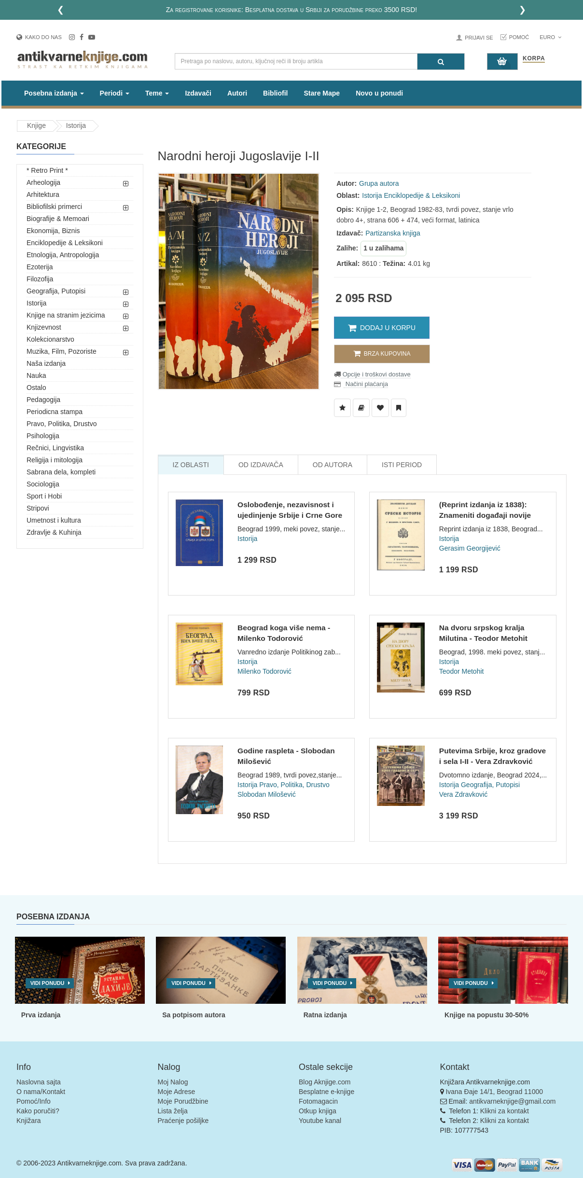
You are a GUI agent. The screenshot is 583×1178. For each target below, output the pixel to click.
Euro (550, 37)
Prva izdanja (41, 1015)
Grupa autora (379, 183)
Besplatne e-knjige (326, 1091)
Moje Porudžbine (183, 1101)
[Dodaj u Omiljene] (380, 408)
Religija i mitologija (55, 460)
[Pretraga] (441, 61)
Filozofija (40, 279)
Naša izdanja (46, 363)
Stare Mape (322, 93)
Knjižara (28, 1120)
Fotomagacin (318, 1101)
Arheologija (43, 182)
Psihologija (43, 436)
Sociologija (43, 484)
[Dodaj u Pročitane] (398, 408)
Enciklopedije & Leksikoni (65, 243)
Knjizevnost (44, 327)
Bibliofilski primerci (54, 206)
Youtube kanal (320, 1120)
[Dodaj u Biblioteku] (361, 408)
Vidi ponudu (47, 983)
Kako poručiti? (37, 1111)
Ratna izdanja (325, 1015)
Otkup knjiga (317, 1111)
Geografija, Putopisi (56, 291)
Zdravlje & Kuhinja (54, 532)
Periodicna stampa (55, 412)
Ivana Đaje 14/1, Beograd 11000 (494, 1091)
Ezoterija (40, 267)
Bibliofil (275, 93)
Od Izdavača (260, 465)
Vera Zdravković (463, 794)
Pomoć (519, 37)
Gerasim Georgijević (469, 548)
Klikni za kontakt (504, 1111)
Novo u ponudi (379, 93)
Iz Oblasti (191, 465)
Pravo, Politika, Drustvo (62, 424)
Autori (237, 93)
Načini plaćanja (366, 384)
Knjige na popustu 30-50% (486, 1015)
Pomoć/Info (33, 1101)
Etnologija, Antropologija (63, 255)
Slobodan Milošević (266, 794)
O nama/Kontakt (40, 1091)
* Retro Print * (47, 170)
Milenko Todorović (264, 671)
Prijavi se (479, 38)
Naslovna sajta (38, 1082)
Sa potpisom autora (193, 1015)
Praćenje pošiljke (183, 1120)
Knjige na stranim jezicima (66, 315)
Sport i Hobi (44, 496)
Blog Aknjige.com (324, 1082)
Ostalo (36, 387)
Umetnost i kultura (54, 520)
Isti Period (402, 465)
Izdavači (198, 93)
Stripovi (38, 508)
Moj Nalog (173, 1082)
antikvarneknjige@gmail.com (512, 1101)
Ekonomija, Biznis (53, 231)
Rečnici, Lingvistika (55, 448)
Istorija (76, 125)
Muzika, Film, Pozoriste (62, 351)
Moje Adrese (176, 1091)
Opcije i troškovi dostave (376, 374)
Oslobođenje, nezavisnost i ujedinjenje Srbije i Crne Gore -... (289, 514)
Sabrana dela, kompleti (61, 472)
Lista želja (173, 1111)
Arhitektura (43, 194)
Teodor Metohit (461, 671)
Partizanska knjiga (392, 233)
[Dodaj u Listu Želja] (342, 408)
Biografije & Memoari (58, 218)
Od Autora (332, 465)
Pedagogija (43, 399)
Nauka (36, 375)
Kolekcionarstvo (50, 339)
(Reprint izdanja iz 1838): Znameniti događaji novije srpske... (485, 514)
